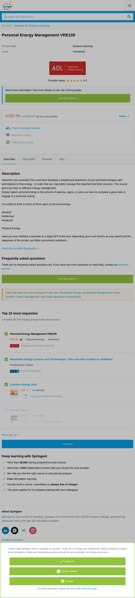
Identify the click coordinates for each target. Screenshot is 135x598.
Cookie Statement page (85, 588)
